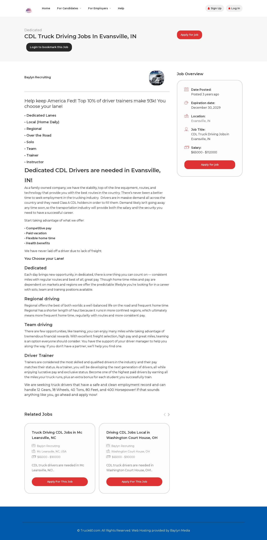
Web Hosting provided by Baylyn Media (161, 530)
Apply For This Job (60, 481)
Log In (234, 8)
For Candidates (67, 8)
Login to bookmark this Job (49, 47)
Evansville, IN (200, 121)
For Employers (98, 8)
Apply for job (189, 34)
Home (46, 8)
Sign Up (215, 8)
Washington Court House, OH (130, 451)
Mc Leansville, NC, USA (51, 451)
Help (121, 8)
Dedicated (33, 30)
